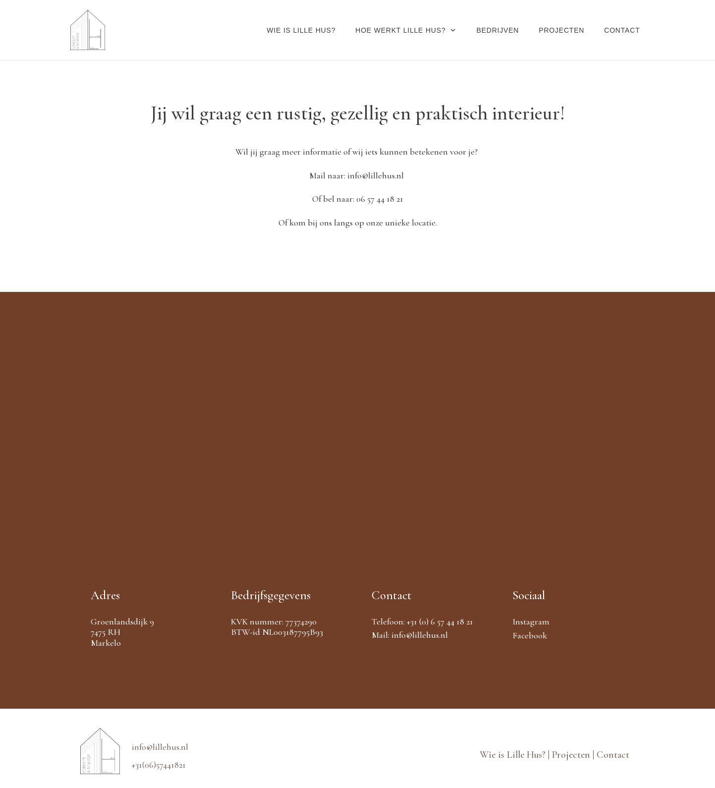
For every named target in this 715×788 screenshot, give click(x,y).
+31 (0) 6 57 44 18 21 (440, 621)
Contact (613, 755)
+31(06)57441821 (159, 764)
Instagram (531, 621)
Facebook (529, 635)
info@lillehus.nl (419, 634)
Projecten (572, 755)
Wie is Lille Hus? (514, 755)
